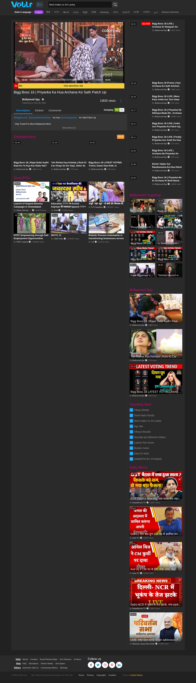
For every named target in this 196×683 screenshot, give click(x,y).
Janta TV (135, 538)
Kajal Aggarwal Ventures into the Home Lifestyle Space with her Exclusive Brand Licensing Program (142, 275)
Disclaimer (34, 663)
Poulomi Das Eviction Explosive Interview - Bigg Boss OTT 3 (169, 211)
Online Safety (47, 663)
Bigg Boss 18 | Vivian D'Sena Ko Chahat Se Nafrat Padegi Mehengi (169, 227)
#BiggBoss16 (20, 117)
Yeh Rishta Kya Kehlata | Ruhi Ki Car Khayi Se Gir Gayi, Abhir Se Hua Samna (68, 165)
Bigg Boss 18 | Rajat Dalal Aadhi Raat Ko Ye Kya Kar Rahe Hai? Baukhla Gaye (31, 165)
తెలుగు (66, 12)
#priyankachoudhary (40, 117)
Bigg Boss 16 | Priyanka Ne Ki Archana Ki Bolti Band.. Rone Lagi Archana (167, 180)
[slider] (66, 80)
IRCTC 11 (56, 235)
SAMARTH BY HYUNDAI (148, 459)
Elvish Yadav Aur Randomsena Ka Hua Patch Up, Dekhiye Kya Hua (167, 167)
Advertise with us (30, 668)
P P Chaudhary (97, 207)
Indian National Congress (26, 210)
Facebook (91, 663)
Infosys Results (142, 431)
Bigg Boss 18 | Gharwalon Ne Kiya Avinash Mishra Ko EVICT (142, 211)
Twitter (98, 663)
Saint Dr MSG (141, 453)
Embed (39, 110)
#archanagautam (68, 117)
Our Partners (65, 659)
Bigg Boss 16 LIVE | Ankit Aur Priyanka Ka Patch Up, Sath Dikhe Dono (166, 126)
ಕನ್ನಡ (85, 12)
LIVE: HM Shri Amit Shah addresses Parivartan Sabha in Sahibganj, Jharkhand (155, 639)
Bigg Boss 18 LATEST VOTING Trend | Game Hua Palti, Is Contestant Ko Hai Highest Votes (106, 165)
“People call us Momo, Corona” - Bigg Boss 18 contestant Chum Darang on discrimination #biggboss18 (142, 227)
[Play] (18, 79)
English (38, 12)
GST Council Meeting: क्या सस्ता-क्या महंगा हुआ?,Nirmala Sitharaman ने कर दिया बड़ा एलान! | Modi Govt (155, 498)
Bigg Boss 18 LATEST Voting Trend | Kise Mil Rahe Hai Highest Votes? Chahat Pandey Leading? (142, 243)
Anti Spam (60, 663)
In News (77, 659)
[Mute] (114, 79)
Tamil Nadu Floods (144, 415)
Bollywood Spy (31, 99)
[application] (69, 52)
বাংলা (56, 12)
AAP (56, 210)
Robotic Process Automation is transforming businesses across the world (106, 238)
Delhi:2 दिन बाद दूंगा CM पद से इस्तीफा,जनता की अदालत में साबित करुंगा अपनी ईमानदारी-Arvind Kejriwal (155, 534)
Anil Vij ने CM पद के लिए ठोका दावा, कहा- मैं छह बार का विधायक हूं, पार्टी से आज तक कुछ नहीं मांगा (155, 569)
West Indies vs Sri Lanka (147, 420)
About (25, 659)
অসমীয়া (146, 12)
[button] (69, 53)
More (120, 136)
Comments (55, 110)
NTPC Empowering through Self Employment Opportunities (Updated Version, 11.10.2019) (31, 238)
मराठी (94, 12)
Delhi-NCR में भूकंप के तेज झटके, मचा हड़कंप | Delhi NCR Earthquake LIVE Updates (155, 604)
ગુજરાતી (125, 12)
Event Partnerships (48, 659)
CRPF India (58, 239)
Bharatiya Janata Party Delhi (143, 644)
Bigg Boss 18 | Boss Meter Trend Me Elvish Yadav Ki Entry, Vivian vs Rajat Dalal (142, 259)
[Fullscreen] (120, 79)
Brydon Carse (141, 448)
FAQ (24, 663)
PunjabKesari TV (139, 502)
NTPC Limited (22, 242)
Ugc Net (138, 426)
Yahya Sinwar (141, 410)
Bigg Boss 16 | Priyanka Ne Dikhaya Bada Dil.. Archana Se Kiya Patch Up (167, 113)
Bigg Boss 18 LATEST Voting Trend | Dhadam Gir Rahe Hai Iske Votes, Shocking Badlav (169, 259)
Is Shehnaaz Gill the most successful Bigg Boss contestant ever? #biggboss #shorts (169, 243)
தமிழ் (76, 12)
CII (92, 242)
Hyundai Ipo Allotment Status (150, 437)
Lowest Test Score (144, 442)
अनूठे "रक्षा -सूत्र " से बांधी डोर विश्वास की (106, 203)
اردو (156, 12)
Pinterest (112, 663)
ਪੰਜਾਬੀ (136, 12)
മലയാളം (104, 12)
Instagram (105, 663)
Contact (34, 659)
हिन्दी (48, 12)
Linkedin (119, 663)
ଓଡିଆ (115, 12)
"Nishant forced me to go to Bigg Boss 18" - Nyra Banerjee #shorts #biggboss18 (169, 275)
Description (23, 110)
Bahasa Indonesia (170, 12)
